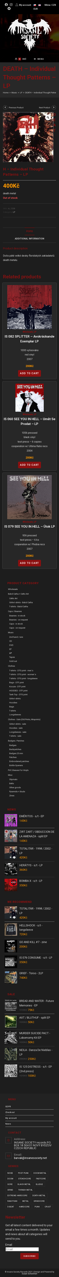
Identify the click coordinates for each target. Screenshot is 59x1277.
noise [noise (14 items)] (10, 1173)
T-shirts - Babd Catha (18, 606)
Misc (10, 775)
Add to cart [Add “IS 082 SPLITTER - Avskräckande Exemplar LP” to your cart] (29, 373)
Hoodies (13, 702)
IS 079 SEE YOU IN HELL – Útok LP (29, 526)
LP (14, 212)
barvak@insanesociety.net (30, 1158)
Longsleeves (15, 714)
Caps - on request (17, 628)
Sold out (13, 661)
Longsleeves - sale (17, 732)
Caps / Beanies (15, 611)
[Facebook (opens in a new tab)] (7, 4)
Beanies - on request (18, 620)
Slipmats (13, 779)
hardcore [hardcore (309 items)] (24, 1207)
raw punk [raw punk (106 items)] (12, 1201)
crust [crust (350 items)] (48, 1207)
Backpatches (15, 749)
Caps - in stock (16, 624)
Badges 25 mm (16, 753)
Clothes (11, 666)
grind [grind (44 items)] (10, 1190)
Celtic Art (13, 598)
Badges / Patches (16, 741)
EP (10, 649)
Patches (13, 757)
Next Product (44, 108)
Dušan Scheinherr (29, 1274)
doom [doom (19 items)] (10, 1179)
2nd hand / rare (16, 637)
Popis (29, 231)
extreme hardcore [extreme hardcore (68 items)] (17, 1195)
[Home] (5, 92)
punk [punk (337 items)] (37, 1207)
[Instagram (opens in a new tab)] (11, 4)
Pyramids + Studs (17, 791)
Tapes (12, 657)
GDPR (8, 1106)
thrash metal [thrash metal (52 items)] (25, 1190)
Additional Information (29, 238)
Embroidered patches (19, 761)
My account (11, 1118)
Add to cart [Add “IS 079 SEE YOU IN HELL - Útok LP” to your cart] (29, 563)
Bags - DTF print (16, 682)
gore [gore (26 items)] (10, 1184)
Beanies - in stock (17, 616)
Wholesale (28, 332)
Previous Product (16, 108)
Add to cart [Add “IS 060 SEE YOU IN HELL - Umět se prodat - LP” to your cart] (29, 464)
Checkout (10, 1112)
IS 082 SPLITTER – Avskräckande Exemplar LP (29, 339)
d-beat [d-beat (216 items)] (10, 1207)
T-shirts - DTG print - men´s (21, 670)
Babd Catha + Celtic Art (18, 594)
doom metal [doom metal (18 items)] (40, 1173)
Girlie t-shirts (15, 698)
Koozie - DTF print (17, 686)
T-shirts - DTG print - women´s (22, 674)
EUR (36, 9)
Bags (11, 706)
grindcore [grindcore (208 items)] (39, 1201)
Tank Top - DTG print (18, 694)
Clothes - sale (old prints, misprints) (24, 719)
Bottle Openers (16, 765)
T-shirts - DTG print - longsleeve (23, 678)
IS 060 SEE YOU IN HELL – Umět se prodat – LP (29, 421)
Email (8, 1244)
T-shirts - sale (15, 736)
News (8, 1124)
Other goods (15, 787)
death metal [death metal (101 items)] (38, 1195)
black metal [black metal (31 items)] (24, 1184)
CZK (53, 5)
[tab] (29, 231)
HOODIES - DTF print (18, 690)
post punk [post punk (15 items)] (23, 1173)
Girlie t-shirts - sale (17, 724)
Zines (11, 795)
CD (10, 641)
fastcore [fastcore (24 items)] (41, 1179)
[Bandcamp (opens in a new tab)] (9, 8)
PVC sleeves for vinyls (18, 770)
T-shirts (12, 711)
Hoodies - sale (15, 728)
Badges (12, 745)
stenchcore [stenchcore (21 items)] (24, 1179)
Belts (11, 783)
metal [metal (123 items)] (25, 1201)
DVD (11, 645)
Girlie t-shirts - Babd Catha (21, 602)
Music (11, 632)
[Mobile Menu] (39, 59)
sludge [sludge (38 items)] (39, 1184)
